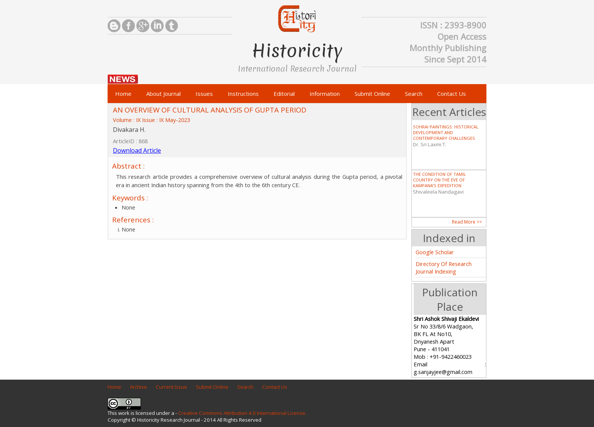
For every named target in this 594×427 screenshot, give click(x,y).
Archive (138, 386)
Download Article (137, 150)
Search (413, 93)
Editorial (284, 93)
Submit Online (372, 93)
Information (325, 93)
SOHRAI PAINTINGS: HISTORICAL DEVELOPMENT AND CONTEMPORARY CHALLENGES (445, 132)
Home (123, 93)
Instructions (243, 93)
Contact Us (451, 93)
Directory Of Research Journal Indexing (444, 267)
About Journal (163, 93)
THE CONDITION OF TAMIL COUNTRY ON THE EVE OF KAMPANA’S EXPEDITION (439, 179)
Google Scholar (435, 252)
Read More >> (467, 222)
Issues (204, 93)
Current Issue (171, 386)
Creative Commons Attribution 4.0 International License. (242, 413)
